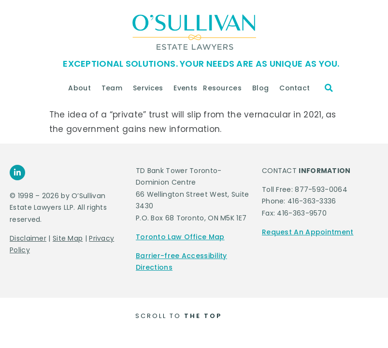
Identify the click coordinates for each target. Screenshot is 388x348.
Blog (262, 88)
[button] (329, 88)
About (82, 88)
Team (114, 88)
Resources (224, 88)
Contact (297, 88)
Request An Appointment (308, 232)
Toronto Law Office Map (180, 237)
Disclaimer (28, 238)
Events (185, 88)
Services (150, 88)
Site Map (68, 238)
